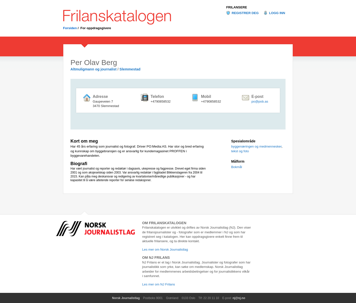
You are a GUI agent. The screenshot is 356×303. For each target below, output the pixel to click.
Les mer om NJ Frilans (158, 284)
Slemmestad (129, 69)
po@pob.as (259, 101)
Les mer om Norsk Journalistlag (165, 249)
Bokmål (236, 167)
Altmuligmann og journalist (93, 69)
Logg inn (277, 13)
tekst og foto (240, 151)
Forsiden (70, 28)
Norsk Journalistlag (126, 298)
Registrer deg (245, 13)
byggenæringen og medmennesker (256, 146)
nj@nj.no (239, 298)
